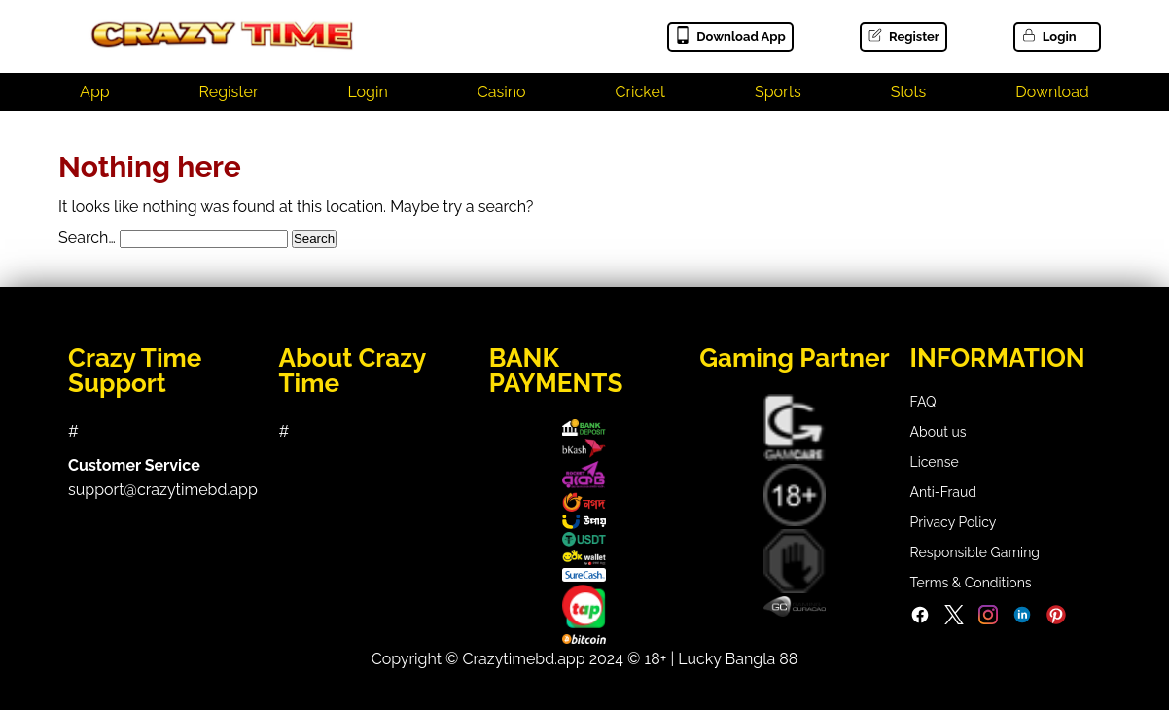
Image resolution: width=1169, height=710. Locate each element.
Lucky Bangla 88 (737, 659)
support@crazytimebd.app (163, 489)
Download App (730, 36)
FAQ (923, 401)
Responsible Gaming (975, 552)
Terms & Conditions (971, 582)
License (934, 462)
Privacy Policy (953, 522)
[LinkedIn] (1022, 619)
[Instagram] (988, 619)
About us (938, 432)
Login (1048, 36)
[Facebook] (920, 619)
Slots (909, 92)
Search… (87, 238)
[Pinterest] (1056, 619)
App (95, 92)
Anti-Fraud (943, 492)
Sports (778, 92)
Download (1052, 92)
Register (903, 36)
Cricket (640, 92)
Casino (502, 92)
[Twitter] (954, 619)
